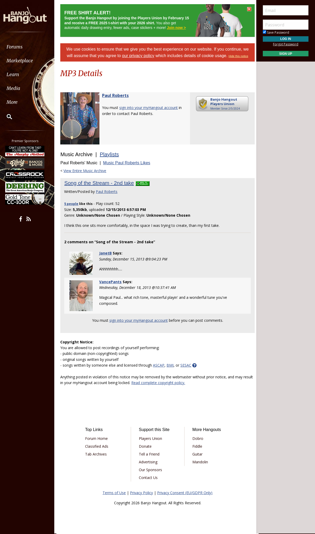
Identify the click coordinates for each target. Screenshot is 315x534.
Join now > (178, 28)
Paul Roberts (117, 95)
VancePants (112, 281)
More (16, 102)
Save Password (276, 32)
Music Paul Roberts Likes (129, 163)
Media (18, 88)
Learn (17, 74)
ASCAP (161, 364)
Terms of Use (114, 491)
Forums (19, 47)
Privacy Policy (141, 491)
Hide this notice (238, 56)
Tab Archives (98, 453)
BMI (172, 364)
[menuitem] (29, 47)
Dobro (197, 437)
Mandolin (199, 460)
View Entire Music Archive (87, 170)
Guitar (197, 453)
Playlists (111, 154)
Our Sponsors (151, 468)
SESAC (188, 364)
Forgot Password (285, 44)
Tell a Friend (149, 453)
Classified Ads (98, 445)
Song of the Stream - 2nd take (101, 183)
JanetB (107, 253)
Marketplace (24, 61)
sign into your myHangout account (151, 107)
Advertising (148, 460)
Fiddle (197, 445)
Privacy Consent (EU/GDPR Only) (184, 491)
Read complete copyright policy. (171, 381)
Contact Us (148, 476)
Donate (145, 445)
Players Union (151, 437)
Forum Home (98, 437)
